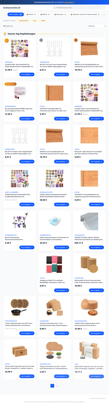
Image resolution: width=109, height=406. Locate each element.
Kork (34, 21)
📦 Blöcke (45, 14)
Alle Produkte (15, 14)
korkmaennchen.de (11, 8)
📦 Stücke (31, 14)
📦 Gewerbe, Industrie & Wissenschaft (85, 14)
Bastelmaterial (23, 21)
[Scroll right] (104, 14)
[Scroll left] (5, 14)
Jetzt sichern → (69, 2)
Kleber (42, 21)
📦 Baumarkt (60, 14)
